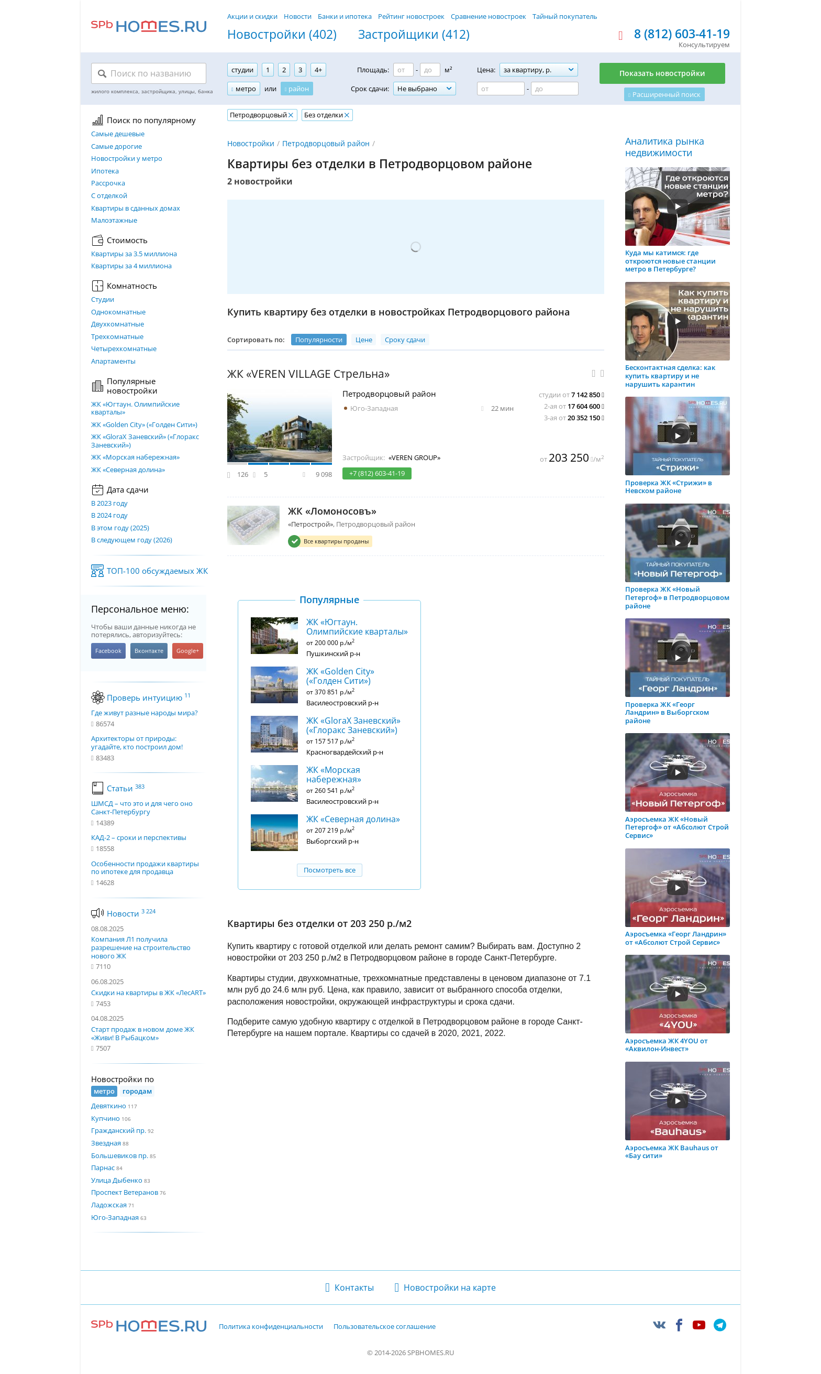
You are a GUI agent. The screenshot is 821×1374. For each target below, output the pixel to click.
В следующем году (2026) (131, 540)
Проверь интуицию (149, 697)
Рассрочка (108, 183)
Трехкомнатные (117, 337)
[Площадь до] (430, 70)
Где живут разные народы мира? (144, 713)
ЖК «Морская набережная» (135, 457)
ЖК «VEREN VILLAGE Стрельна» (308, 373)
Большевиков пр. (119, 1155)
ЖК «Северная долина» (128, 470)
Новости (298, 16)
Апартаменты (113, 361)
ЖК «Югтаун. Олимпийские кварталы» (135, 408)
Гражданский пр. (118, 1130)
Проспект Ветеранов (124, 1192)
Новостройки (250, 143)
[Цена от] (501, 88)
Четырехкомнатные (124, 349)
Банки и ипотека (345, 16)
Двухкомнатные (117, 324)
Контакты (354, 1287)
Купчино (105, 1118)
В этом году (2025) (120, 528)
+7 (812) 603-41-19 (377, 473)
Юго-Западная (115, 1217)
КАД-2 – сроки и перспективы (138, 838)
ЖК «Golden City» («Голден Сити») (144, 425)
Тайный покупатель (564, 16)
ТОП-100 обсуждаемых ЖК (157, 570)
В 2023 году (109, 503)
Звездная (106, 1143)
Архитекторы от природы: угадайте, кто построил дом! (137, 743)
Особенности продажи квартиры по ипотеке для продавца (145, 868)
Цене (364, 339)
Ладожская (109, 1204)
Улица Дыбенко (116, 1180)
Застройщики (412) (414, 34)
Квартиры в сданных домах (135, 208)
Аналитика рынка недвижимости (664, 147)
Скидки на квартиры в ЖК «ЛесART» (148, 992)
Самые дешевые (118, 134)
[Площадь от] (403, 70)
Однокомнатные (118, 312)
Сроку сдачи (405, 339)
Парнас (103, 1167)
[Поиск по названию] (148, 73)
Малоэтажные (114, 220)
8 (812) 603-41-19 (682, 34)
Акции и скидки (252, 16)
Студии (102, 300)
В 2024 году (109, 515)
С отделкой (109, 196)
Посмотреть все (330, 870)
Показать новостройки (662, 73)
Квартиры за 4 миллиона (131, 266)
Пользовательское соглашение (385, 1327)
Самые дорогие (116, 147)
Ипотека (105, 171)
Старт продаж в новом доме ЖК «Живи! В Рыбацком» (142, 1033)
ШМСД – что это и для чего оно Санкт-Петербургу (142, 808)
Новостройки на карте (450, 1287)
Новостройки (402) (282, 34)
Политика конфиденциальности (271, 1327)
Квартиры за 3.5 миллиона (134, 254)
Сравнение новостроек (488, 16)
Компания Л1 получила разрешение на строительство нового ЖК (141, 947)
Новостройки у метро (126, 159)
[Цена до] (555, 88)
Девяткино (108, 1105)
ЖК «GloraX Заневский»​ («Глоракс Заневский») (145, 441)
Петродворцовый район (326, 143)
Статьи (126, 788)
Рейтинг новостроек (411, 16)
